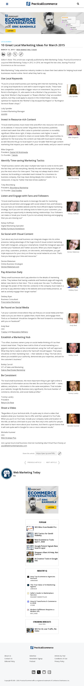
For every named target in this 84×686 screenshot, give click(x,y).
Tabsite (14, 155)
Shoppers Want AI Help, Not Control (42, 553)
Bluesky (45, 672)
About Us (7, 656)
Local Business (6, 42)
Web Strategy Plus (8, 438)
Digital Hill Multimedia (19, 152)
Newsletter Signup (36, 659)
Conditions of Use (61, 659)
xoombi (4, 114)
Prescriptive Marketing (10, 302)
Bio (14, 475)
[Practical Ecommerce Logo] (42, 4)
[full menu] (7, 4)
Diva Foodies (16, 190)
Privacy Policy (59, 661)
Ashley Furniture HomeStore (12, 228)
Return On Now (7, 402)
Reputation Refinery (20, 332)
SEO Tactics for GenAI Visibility (40, 534)
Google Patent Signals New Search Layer (42, 547)
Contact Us (8, 659)
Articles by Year (60, 656)
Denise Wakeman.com (10, 267)
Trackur (4, 332)
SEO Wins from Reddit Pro (41, 528)
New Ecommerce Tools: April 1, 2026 (40, 541)
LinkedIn (35, 672)
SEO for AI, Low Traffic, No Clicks (42, 630)
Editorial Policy (9, 661)
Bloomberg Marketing (19, 187)
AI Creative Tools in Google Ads (42, 559)
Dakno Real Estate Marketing (13, 370)
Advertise (33, 656)
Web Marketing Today (26, 50)
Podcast (32, 661)
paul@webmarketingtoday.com (14, 445)
